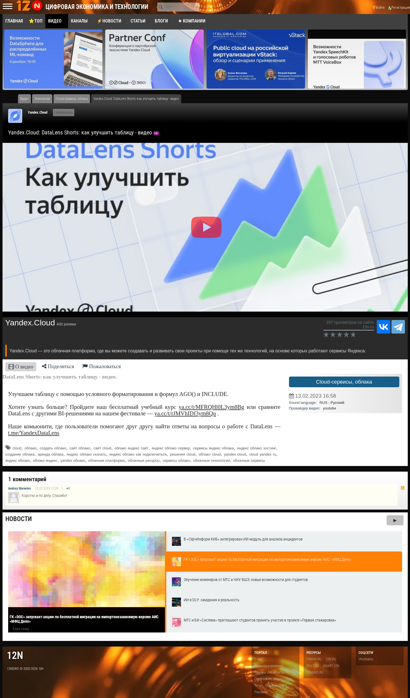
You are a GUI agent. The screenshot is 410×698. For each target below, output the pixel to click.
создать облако (53, 448)
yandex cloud (235, 454)
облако (31, 448)
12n (15, 655)
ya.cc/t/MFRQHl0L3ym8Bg (211, 407)
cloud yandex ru (262, 454)
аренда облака (50, 454)
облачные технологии (211, 460)
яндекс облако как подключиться (138, 454)
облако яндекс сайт (131, 448)
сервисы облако (176, 460)
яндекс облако (17, 460)
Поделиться (58, 366)
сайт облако (80, 448)
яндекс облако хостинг (256, 448)
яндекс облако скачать (86, 454)
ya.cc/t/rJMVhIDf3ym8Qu (185, 413)
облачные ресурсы (144, 460)
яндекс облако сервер (171, 448)
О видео (20, 367)
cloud (17, 448)
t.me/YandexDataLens (34, 433)
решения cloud (182, 454)
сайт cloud (102, 448)
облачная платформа (106, 460)
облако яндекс (45, 460)
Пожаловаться (101, 366)
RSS (402, 488)
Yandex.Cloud (37, 112)
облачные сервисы (249, 460)
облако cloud (210, 454)
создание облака (20, 454)
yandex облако (72, 460)
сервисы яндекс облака (213, 448)
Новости (18, 519)
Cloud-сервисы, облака (344, 382)
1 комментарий (27, 479)
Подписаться (64, 112)
